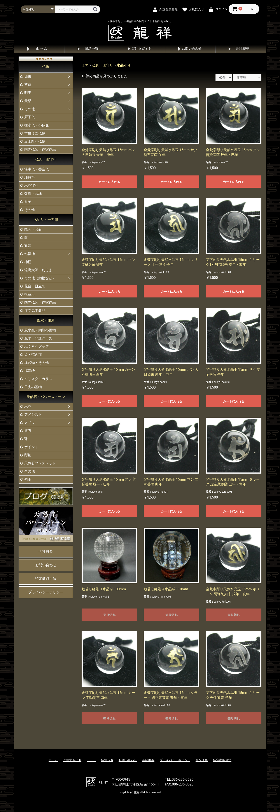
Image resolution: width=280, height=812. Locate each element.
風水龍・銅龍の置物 (40, 330)
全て (85, 65)
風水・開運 (45, 320)
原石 (27, 431)
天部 (27, 101)
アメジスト (33, 414)
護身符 (29, 177)
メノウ (29, 423)
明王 (27, 93)
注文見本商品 (34, 310)
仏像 (45, 67)
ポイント (31, 447)
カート (91, 760)
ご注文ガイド (140, 49)
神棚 (27, 262)
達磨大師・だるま (38, 270)
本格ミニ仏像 (34, 133)
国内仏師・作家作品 (40, 149)
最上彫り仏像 (34, 141)
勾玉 (27, 479)
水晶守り (31, 185)
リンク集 (202, 760)
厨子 (27, 202)
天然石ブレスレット (40, 463)
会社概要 (240, 49)
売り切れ (109, 615)
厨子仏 (29, 117)
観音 (27, 246)
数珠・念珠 (33, 193)
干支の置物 (33, 387)
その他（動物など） (40, 278)
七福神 (29, 254)
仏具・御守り (45, 159)
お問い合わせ (190, 49)
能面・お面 (33, 229)
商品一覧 (90, 49)
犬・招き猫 (33, 354)
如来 (27, 76)
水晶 (27, 406)
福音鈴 (29, 371)
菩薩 (27, 85)
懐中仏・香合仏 (36, 169)
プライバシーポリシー (45, 592)
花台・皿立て (34, 286)
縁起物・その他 (36, 363)
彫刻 (27, 455)
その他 (29, 109)
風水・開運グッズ (38, 338)
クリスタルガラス (38, 379)
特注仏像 (107, 760)
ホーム (39, 49)
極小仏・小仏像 (36, 125)
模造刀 (29, 294)
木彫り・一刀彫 (45, 220)
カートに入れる (109, 182)
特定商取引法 (45, 579)
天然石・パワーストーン (45, 397)
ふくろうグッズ (36, 346)
